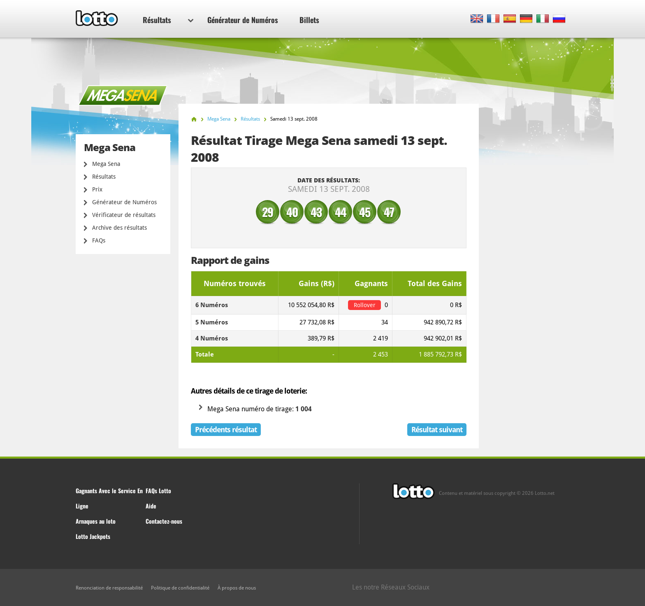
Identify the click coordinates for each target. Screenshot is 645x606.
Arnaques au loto (96, 521)
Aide (151, 505)
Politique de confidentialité (180, 588)
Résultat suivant (436, 429)
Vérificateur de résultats (123, 215)
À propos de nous (237, 588)
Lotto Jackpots (93, 536)
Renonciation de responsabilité (109, 588)
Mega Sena (106, 164)
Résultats (168, 19)
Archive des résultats (119, 227)
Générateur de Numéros (242, 19)
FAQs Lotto (158, 490)
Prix (97, 189)
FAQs (98, 240)
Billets (309, 19)
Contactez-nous (164, 521)
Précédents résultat (226, 429)
